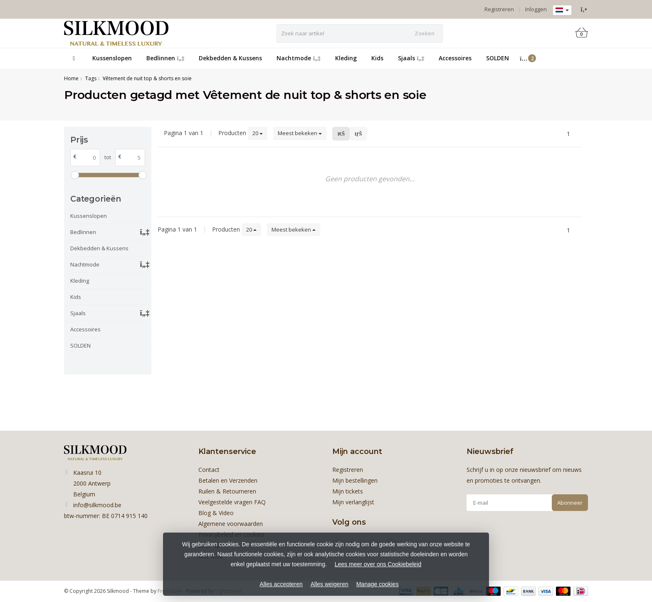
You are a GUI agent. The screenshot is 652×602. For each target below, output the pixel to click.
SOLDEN (497, 58)
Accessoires (455, 58)
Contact (209, 470)
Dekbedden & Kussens (230, 58)
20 (257, 133)
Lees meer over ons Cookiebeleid (378, 564)
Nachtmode (299, 58)
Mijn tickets (347, 491)
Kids (377, 58)
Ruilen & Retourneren (227, 491)
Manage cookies (377, 584)
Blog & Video (216, 513)
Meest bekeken (300, 133)
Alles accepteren (281, 584)
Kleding (346, 58)
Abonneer (570, 502)
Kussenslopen (112, 58)
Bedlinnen (165, 58)
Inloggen (536, 9)
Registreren (499, 9)
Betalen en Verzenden (227, 480)
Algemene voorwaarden (230, 524)
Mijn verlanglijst (353, 502)
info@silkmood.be (97, 505)
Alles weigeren (329, 584)
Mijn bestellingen (355, 480)
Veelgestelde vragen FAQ (232, 502)
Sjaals (411, 58)
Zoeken (425, 33)
